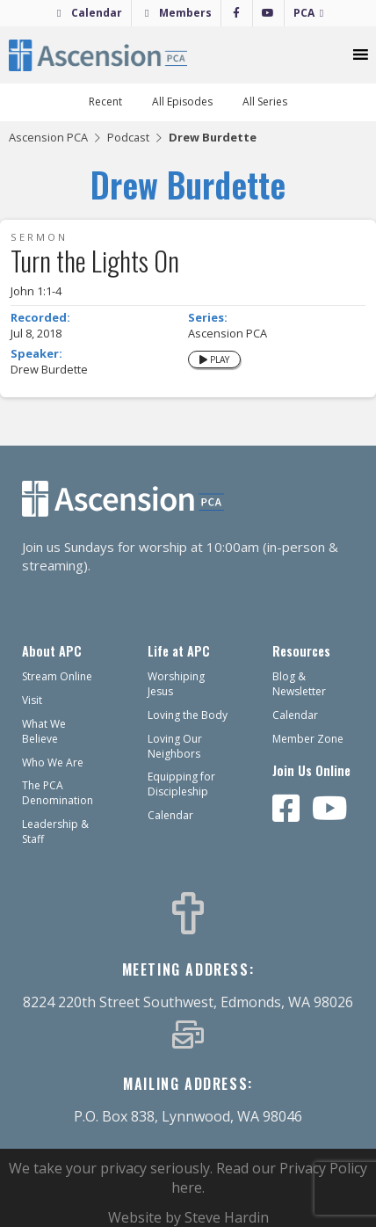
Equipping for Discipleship (181, 784)
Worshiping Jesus (176, 684)
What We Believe (44, 731)
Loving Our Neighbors (175, 746)
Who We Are (52, 762)
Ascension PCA (48, 137)
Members (185, 12)
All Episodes (182, 101)
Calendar (96, 12)
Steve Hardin (226, 1217)
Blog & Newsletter (299, 684)
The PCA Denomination (57, 793)
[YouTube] (268, 13)
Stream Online (57, 676)
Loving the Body (188, 715)
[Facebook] (236, 13)
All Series (264, 101)
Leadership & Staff (55, 831)
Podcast (128, 137)
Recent (105, 101)
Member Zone (307, 738)
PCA (304, 12)
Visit (32, 700)
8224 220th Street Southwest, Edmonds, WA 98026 (188, 1002)
